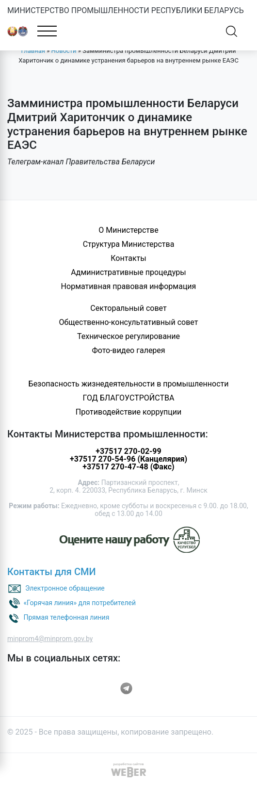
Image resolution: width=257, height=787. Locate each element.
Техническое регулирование (128, 336)
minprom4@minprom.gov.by (50, 638)
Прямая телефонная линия (66, 617)
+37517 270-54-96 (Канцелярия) (128, 459)
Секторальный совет (128, 308)
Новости (64, 50)
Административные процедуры (128, 272)
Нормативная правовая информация (128, 286)
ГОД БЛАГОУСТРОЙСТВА (129, 397)
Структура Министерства (129, 244)
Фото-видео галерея (128, 350)
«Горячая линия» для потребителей (79, 603)
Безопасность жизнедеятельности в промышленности (129, 383)
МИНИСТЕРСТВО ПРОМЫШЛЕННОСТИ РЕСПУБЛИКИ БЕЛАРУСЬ (125, 10)
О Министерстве (128, 230)
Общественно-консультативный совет (128, 322)
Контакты (128, 258)
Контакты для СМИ (51, 572)
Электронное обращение (65, 588)
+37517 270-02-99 (128, 451)
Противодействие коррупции (129, 412)
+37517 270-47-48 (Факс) (128, 466)
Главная (33, 50)
